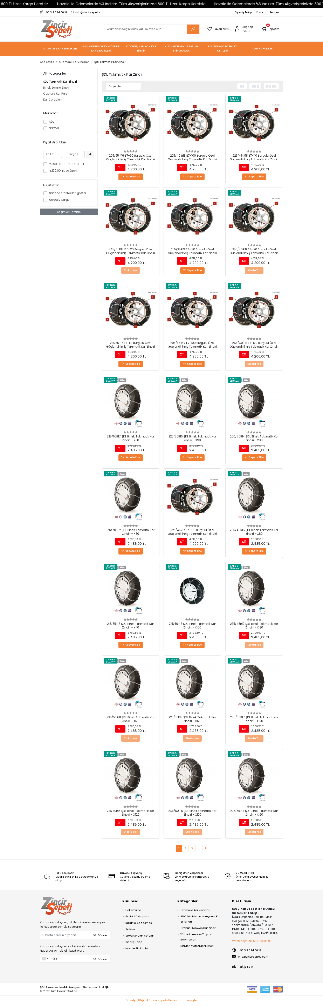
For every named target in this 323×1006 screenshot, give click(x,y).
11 (206, 849)
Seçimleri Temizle (69, 212)
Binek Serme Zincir (56, 88)
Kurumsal (130, 902)
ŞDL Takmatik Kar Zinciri (60, 82)
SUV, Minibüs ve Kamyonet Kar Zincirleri (200, 920)
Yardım (261, 12)
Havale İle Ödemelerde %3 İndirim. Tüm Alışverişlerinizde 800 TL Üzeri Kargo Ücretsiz (126, 3)
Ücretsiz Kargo (59, 200)
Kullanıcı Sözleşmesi (138, 924)
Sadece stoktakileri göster (67, 193)
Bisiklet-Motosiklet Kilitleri (197, 947)
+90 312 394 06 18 (246, 951)
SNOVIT (54, 128)
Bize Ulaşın (241, 902)
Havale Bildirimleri (137, 950)
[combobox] (45, 960)
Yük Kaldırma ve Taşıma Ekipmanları (196, 938)
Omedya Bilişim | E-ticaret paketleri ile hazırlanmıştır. (161, 1001)
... (199, 849)
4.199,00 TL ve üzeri (63, 171)
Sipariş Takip (243, 12)
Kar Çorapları (52, 99)
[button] (270, 29)
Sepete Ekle (130, 177)
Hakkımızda (133, 911)
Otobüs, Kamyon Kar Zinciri (198, 929)
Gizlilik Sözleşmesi (137, 918)
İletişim (274, 12)
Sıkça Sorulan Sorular (139, 937)
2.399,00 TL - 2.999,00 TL (66, 164)
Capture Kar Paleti (56, 93)
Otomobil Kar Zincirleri (195, 911)
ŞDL (51, 122)
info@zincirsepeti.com (250, 958)
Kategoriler (187, 902)
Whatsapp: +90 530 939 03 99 (252, 942)
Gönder (100, 936)
